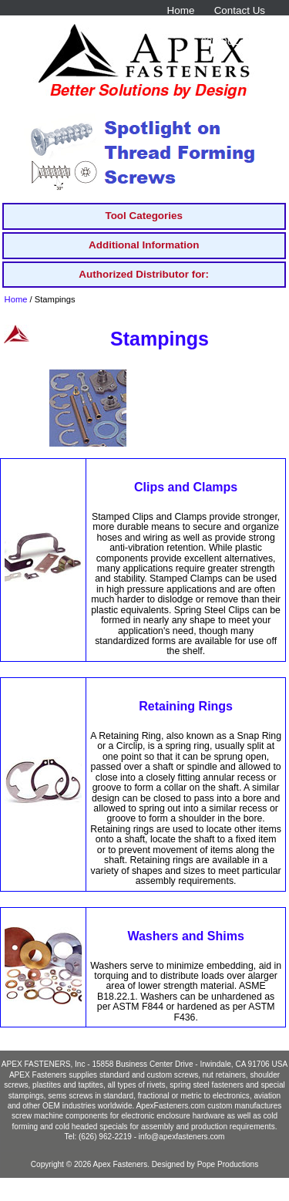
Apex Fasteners (120, 1164)
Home (181, 10)
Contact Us (239, 10)
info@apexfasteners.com (182, 1136)
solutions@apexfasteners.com (195, 26)
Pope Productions (228, 1164)
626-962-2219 (232, 41)
